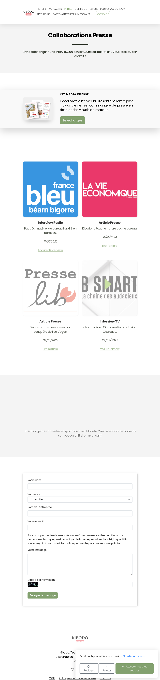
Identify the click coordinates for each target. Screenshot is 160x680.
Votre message (37, 550)
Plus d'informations (97, 656)
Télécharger (72, 120)
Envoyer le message (43, 595)
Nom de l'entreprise (40, 507)
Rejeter (70, 668)
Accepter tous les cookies (98, 668)
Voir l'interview (109, 350)
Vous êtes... (34, 494)
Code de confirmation (41, 580)
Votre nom (34, 480)
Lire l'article (109, 247)
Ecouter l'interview (50, 251)
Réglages (52, 668)
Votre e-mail (36, 521)
